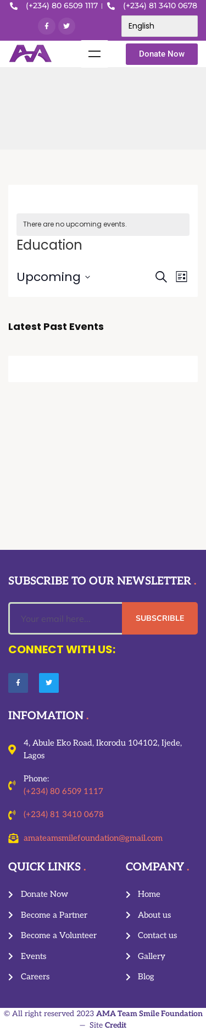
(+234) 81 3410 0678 (64, 814)
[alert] (103, 224)
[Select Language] (159, 26)
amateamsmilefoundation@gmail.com (93, 838)
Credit (115, 1025)
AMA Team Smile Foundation (149, 1013)
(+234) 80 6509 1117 (63, 791)
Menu (94, 54)
